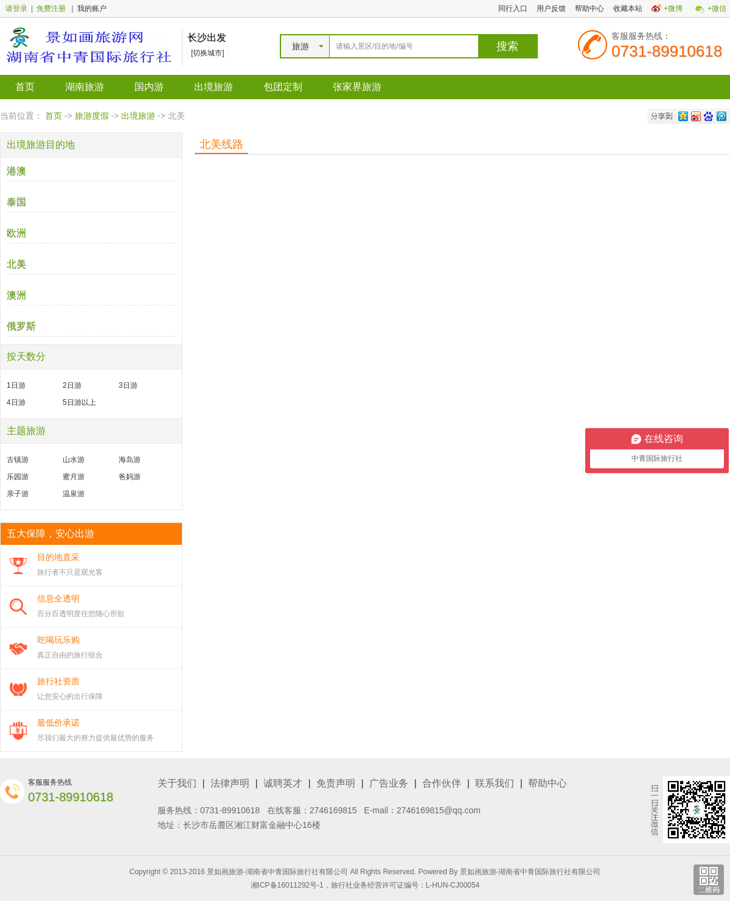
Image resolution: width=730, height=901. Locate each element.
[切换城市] (207, 53)
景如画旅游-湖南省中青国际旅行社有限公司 (530, 872)
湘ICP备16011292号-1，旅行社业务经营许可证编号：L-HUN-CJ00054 (365, 885)
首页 (25, 87)
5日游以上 (79, 402)
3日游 (128, 385)
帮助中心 (589, 8)
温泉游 (74, 493)
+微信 (716, 8)
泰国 (16, 202)
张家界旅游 (357, 87)
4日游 (16, 402)
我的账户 (91, 8)
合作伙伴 (441, 783)
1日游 (16, 385)
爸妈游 (130, 476)
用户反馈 (551, 8)
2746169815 (333, 810)
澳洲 (16, 295)
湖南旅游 (84, 87)
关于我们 (177, 783)
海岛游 (130, 459)
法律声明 (229, 783)
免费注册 (51, 8)
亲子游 (18, 493)
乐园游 (18, 476)
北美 (16, 264)
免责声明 (335, 783)
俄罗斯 (21, 326)
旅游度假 (92, 116)
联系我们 (494, 783)
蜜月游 (74, 476)
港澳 (16, 171)
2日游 (72, 385)
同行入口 (512, 8)
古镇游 (18, 459)
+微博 (673, 8)
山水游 (74, 459)
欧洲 (16, 233)
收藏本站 (627, 8)
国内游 (149, 87)
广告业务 (388, 783)
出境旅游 (213, 87)
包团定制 (282, 87)
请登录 (16, 8)
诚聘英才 (282, 783)
